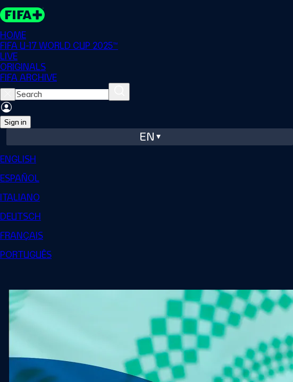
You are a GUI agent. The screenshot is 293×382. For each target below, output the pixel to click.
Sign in (15, 122)
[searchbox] (61, 94)
